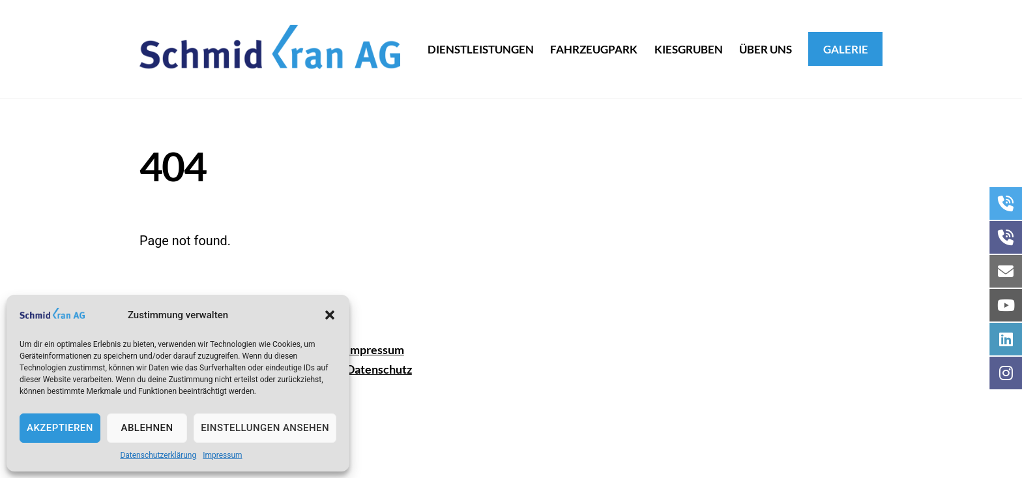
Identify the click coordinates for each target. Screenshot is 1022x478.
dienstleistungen (481, 49)
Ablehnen (147, 428)
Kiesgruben (688, 49)
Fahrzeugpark (593, 49)
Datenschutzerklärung (158, 455)
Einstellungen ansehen (265, 428)
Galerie (845, 49)
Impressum (222, 455)
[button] (329, 314)
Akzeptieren (60, 428)
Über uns (765, 49)
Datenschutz (379, 369)
